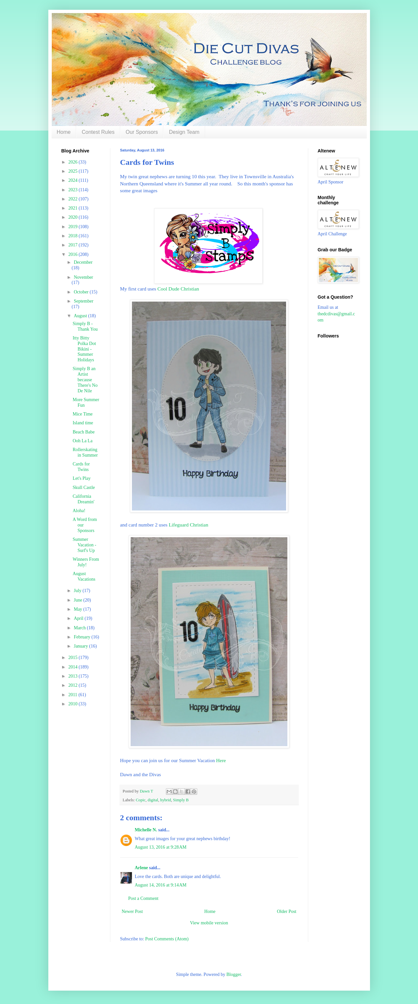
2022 (73, 198)
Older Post (287, 911)
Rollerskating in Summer (85, 452)
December (83, 262)
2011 (73, 694)
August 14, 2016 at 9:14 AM (160, 885)
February (82, 637)
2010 (73, 703)
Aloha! (78, 510)
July (78, 590)
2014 (73, 667)
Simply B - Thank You (84, 326)
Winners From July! (85, 562)
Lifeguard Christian (188, 524)
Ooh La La (82, 440)
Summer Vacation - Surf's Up (84, 545)
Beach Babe (83, 432)
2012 (73, 685)
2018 (73, 235)
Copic (141, 800)
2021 (73, 208)
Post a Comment (143, 898)
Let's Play (81, 478)
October (82, 292)
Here (220, 760)
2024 (73, 180)
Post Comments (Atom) (167, 938)
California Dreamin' (83, 499)
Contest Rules (98, 132)
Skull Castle (83, 487)
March (80, 627)
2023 (73, 189)
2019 (73, 226)
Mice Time (82, 414)
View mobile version (209, 922)
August (81, 315)
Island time (82, 422)
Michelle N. (146, 829)
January (81, 646)
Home (64, 132)
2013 (73, 676)
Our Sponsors (142, 132)
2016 (73, 254)
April (79, 618)
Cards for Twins (81, 467)
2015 (73, 657)
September (83, 301)
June (78, 600)
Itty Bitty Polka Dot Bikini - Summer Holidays (84, 349)
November (83, 277)
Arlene (141, 867)
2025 (73, 171)
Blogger (233, 974)
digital (153, 800)
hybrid (165, 800)
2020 (73, 217)
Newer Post (132, 911)
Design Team (184, 132)
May (78, 609)
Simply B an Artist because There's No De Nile (84, 379)
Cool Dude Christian (178, 288)
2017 (73, 245)
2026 (73, 162)
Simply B (181, 800)
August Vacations (83, 576)
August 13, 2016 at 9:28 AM (160, 847)
